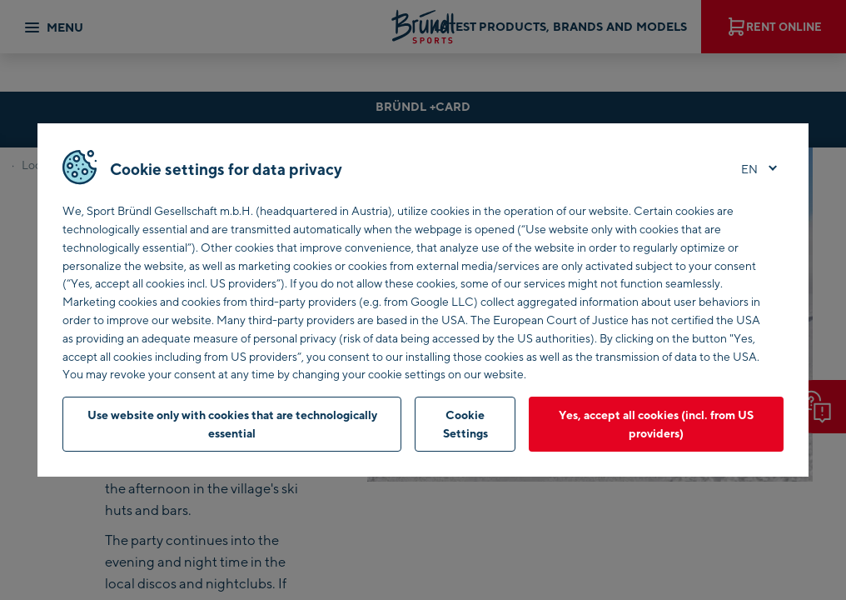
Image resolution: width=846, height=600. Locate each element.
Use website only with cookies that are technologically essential (232, 424)
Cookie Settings (465, 424)
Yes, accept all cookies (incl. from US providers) (656, 424)
